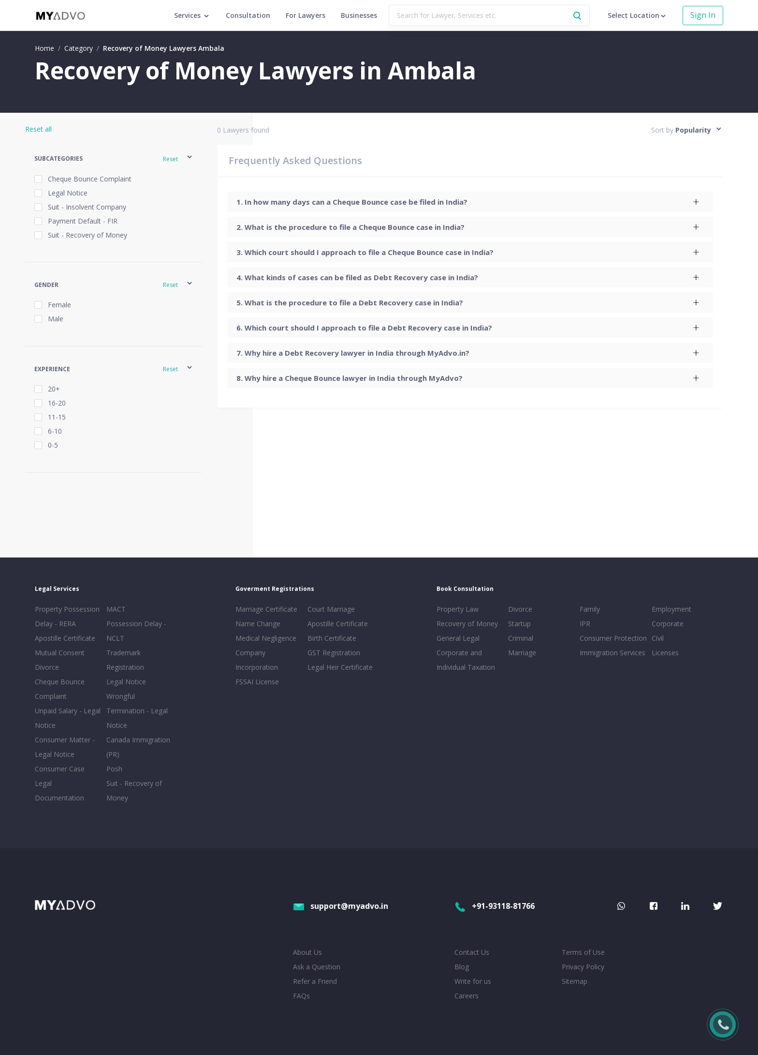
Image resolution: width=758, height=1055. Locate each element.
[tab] (470, 202)
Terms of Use (583, 952)
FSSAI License (257, 681)
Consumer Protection (613, 638)
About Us (307, 952)
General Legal (458, 638)
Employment (671, 609)
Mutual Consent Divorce (60, 660)
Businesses (359, 15)
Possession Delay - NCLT (136, 631)
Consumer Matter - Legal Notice (65, 747)
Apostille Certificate (65, 638)
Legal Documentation (59, 790)
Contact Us (471, 952)
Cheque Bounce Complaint (60, 689)
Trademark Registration (125, 660)
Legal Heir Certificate (340, 667)
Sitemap (574, 981)
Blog (461, 966)
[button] (113, 158)
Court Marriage (331, 609)
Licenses (665, 652)
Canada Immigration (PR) (138, 747)
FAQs (301, 995)
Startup (519, 623)
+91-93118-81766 (494, 906)
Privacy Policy (583, 966)
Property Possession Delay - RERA (67, 616)
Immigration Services (612, 652)
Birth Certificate (331, 638)
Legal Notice (126, 681)
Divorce (520, 609)
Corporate (668, 623)
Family (590, 609)
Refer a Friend (315, 981)
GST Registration (333, 652)
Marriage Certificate (266, 609)
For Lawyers (305, 15)
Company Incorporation (256, 660)
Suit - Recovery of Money (134, 790)
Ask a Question (316, 966)
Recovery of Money (467, 623)
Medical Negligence (265, 638)
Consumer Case (60, 768)
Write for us (472, 981)
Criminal (520, 638)
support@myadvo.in (340, 906)
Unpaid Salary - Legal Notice (68, 718)
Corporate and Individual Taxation (466, 660)
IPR (585, 623)
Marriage (522, 652)
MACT (116, 609)
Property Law (458, 609)
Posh (114, 768)
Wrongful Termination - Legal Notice (137, 711)
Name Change (257, 623)
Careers (466, 995)
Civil (658, 638)
